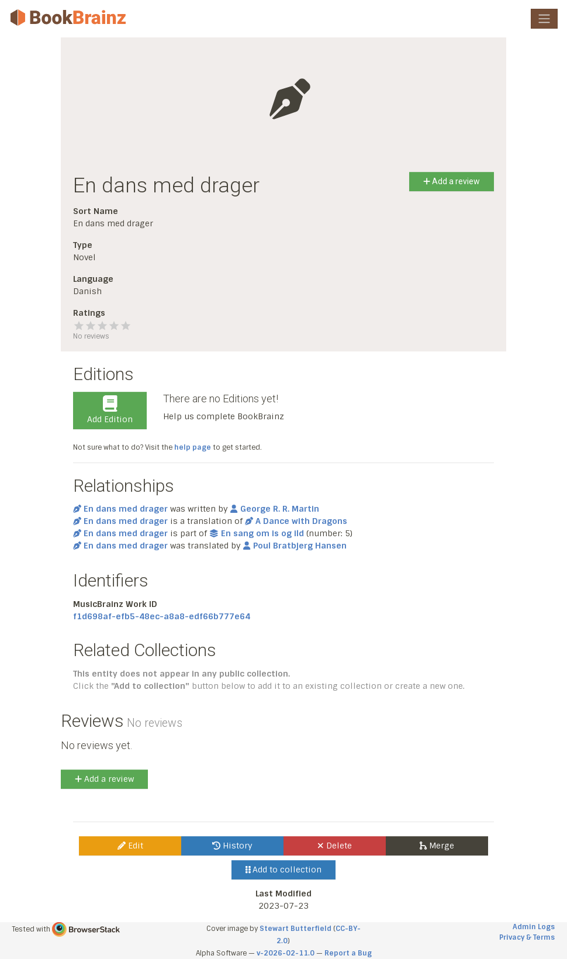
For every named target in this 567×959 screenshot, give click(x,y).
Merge (437, 845)
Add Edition (110, 410)
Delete (334, 845)
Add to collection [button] (284, 869)
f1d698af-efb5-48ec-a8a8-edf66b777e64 (161, 616)
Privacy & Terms (527, 937)
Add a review (451, 181)
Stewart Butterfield (295, 928)
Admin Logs (534, 927)
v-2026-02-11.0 (285, 953)
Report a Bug (348, 953)
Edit (130, 845)
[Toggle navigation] (544, 19)
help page (192, 447)
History (232, 845)
